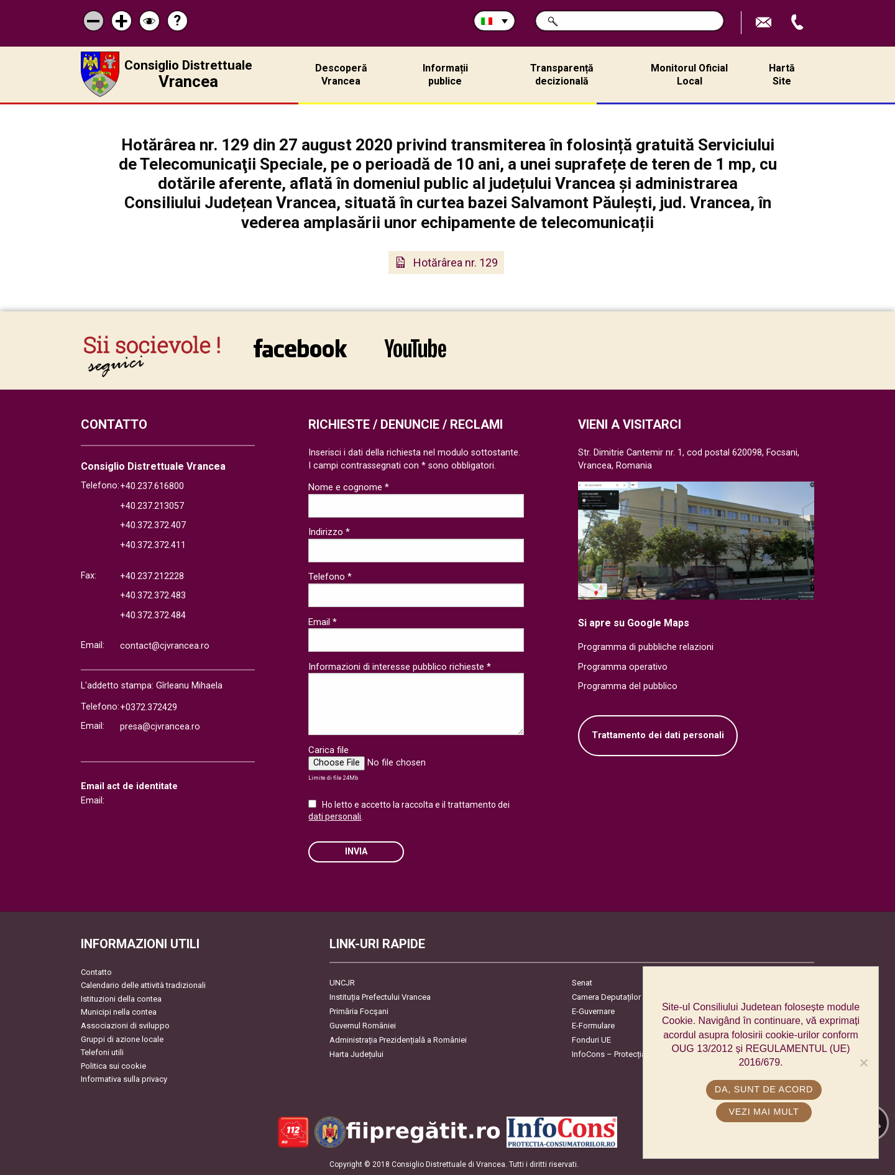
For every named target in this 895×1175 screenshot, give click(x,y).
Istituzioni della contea (121, 999)
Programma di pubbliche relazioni (646, 647)
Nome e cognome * (348, 487)
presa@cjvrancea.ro (160, 726)
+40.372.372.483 (153, 595)
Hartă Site (782, 74)
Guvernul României (362, 1025)
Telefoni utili (102, 1052)
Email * (322, 622)
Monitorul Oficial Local (689, 74)
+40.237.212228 (152, 576)
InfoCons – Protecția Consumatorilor (637, 1054)
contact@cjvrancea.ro (164, 646)
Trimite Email (765, 22)
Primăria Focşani (358, 1011)
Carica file (328, 750)
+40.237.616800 (152, 486)
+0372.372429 (148, 707)
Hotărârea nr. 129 (455, 262)
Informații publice (445, 74)
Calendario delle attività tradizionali (143, 985)
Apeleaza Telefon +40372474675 (798, 22)
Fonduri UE (591, 1040)
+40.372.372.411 (153, 545)
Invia (356, 851)
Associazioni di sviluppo (125, 1025)
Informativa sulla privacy (124, 1079)
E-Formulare (593, 1025)
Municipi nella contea (119, 1012)
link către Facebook (300, 348)
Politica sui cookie (113, 1066)
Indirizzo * (329, 531)
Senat (582, 982)
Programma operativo (623, 667)
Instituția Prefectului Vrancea (380, 997)
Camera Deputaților (606, 997)
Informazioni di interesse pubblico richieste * (399, 666)
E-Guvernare (593, 1011)
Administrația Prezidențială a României (398, 1040)
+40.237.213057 (152, 506)
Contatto (96, 972)
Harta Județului (356, 1054)
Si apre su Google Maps (633, 623)
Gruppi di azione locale (122, 1039)
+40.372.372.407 (153, 525)
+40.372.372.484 (153, 615)
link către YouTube (415, 348)
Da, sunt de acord (764, 1089)
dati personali (334, 816)
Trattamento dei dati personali (658, 735)
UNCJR (342, 982)
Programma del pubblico (627, 686)
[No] (863, 1062)
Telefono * (330, 576)
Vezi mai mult (763, 1112)
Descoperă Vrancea (341, 74)
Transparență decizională (562, 74)
